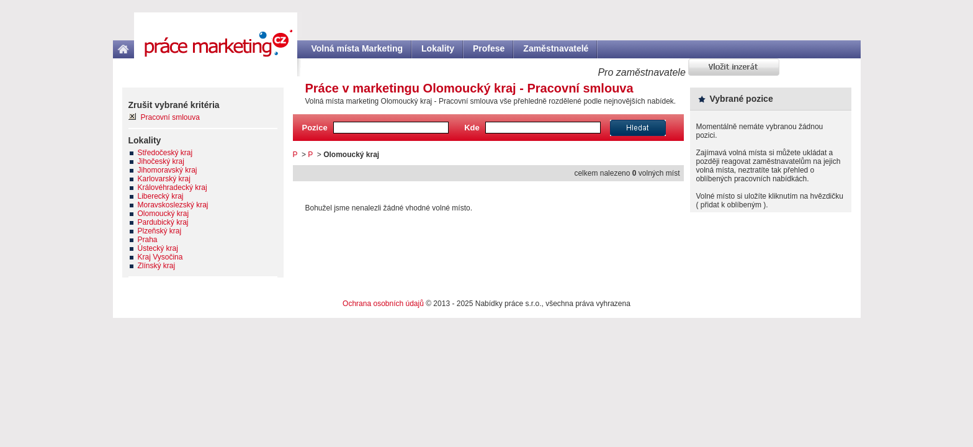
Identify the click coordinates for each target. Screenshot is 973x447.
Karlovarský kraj (164, 178)
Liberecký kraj (161, 196)
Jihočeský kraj (161, 161)
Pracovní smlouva (170, 117)
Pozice (315, 127)
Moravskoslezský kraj (173, 205)
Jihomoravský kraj (167, 170)
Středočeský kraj (165, 152)
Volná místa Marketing (357, 48)
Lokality (437, 48)
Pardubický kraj (163, 222)
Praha (148, 239)
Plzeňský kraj (160, 231)
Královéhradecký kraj (172, 187)
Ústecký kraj (158, 248)
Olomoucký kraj (163, 213)
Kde (472, 127)
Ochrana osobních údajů (383, 303)
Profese (488, 48)
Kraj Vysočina (160, 257)
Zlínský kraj (157, 265)
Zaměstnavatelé (555, 48)
